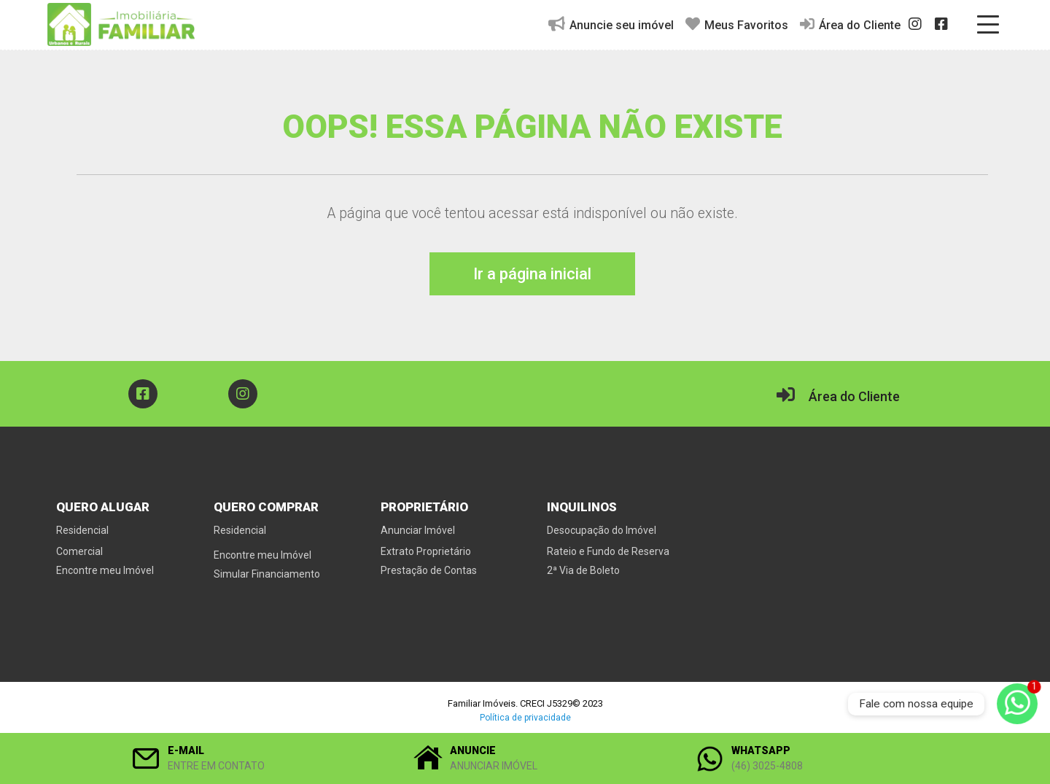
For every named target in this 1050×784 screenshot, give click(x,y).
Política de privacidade (525, 718)
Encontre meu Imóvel (105, 570)
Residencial (82, 530)
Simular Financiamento (267, 574)
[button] (243, 758)
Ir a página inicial (532, 274)
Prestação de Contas (429, 570)
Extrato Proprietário (426, 551)
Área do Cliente (850, 24)
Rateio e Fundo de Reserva (608, 551)
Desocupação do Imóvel (601, 530)
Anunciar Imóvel (418, 530)
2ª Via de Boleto (583, 570)
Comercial (79, 551)
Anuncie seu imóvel (611, 24)
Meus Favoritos (736, 24)
